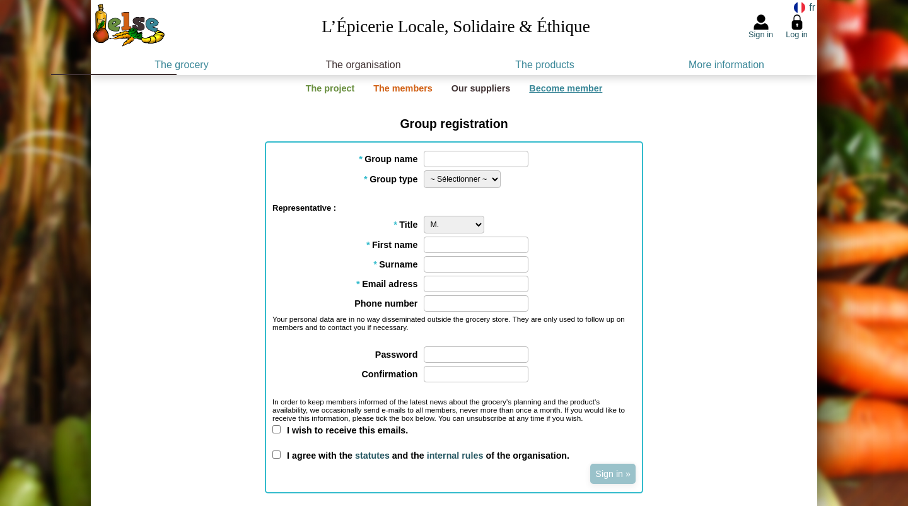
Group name (388, 159)
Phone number (385, 303)
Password (396, 355)
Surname (395, 264)
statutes (372, 455)
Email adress (387, 284)
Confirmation (389, 374)
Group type (391, 179)
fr (810, 7)
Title (405, 225)
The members (403, 88)
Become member (565, 88)
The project (330, 88)
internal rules (455, 455)
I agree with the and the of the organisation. (428, 455)
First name (392, 245)
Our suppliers (481, 88)
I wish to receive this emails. (347, 430)
